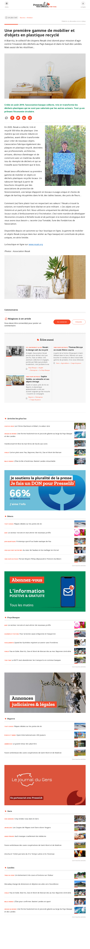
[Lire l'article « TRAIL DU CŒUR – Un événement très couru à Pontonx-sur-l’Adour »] (80, 875)
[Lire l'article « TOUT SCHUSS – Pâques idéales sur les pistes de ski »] (80, 524)
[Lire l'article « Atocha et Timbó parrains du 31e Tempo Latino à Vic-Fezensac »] (80, 853)
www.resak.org (36, 244)
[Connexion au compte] (83, 4)
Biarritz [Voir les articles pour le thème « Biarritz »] (22, 18)
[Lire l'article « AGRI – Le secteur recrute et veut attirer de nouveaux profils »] (80, 532)
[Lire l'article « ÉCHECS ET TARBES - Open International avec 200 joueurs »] (80, 735)
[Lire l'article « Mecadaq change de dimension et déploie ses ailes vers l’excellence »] (80, 884)
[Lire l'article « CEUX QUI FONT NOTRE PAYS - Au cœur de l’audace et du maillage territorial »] (80, 550)
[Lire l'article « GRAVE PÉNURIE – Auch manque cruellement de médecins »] (80, 836)
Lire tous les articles (79, 566)
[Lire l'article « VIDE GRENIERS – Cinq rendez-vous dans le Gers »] (80, 818)
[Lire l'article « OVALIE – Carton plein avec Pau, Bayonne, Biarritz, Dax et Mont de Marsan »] (80, 452)
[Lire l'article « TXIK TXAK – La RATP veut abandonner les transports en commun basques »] (80, 660)
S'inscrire (78, 322)
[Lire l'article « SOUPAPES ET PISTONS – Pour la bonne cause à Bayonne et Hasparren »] (80, 633)
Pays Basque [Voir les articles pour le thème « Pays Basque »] (32, 368)
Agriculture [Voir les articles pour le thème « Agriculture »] (65, 363)
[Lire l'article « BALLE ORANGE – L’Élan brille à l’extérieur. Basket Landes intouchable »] (80, 461)
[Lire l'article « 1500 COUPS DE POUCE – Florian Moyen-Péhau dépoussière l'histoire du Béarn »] (80, 559)
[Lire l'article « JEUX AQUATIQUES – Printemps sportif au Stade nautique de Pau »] (80, 541)
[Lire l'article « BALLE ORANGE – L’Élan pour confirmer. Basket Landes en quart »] (80, 901)
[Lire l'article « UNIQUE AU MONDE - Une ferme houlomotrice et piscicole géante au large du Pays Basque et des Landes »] (80, 435)
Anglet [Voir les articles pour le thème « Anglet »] (41, 368)
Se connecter (62, 322)
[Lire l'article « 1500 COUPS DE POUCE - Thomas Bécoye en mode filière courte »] (69, 348)
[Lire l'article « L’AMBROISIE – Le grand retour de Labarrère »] (80, 743)
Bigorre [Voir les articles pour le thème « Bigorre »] (31, 397)
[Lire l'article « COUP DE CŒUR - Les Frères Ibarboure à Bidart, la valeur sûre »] (80, 426)
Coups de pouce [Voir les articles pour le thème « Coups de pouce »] (35, 400)
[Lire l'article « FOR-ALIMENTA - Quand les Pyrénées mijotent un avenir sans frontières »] (80, 642)
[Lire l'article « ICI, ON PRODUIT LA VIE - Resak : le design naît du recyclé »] (15, 351)
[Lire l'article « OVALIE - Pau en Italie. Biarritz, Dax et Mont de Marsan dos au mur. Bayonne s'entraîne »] (80, 651)
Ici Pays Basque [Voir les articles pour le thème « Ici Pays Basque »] (44, 370)
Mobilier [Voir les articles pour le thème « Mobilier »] (30, 18)
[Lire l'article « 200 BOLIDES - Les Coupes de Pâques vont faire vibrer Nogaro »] (80, 827)
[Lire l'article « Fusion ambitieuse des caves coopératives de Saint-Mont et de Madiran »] (80, 752)
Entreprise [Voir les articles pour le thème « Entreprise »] (33, 370)
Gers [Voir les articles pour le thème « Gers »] (57, 363)
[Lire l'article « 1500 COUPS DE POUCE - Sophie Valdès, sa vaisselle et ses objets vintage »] (15, 380)
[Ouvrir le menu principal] (6, 4)
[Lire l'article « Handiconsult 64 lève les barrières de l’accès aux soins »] (80, 443)
